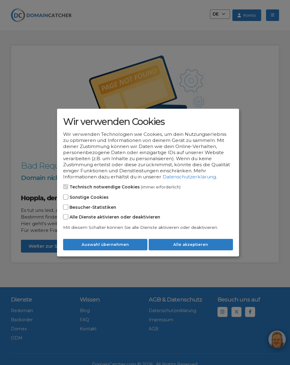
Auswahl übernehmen (105, 244)
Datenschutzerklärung (189, 177)
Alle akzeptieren (190, 244)
